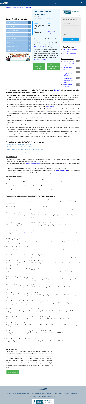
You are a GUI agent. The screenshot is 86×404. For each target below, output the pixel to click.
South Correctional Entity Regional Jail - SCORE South (68, 74)
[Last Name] (71, 29)
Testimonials (74, 393)
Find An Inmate (18, 3)
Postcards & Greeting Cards (37, 393)
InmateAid (57, 90)
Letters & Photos (21, 393)
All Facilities (13, 7)
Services (55, 393)
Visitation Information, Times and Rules (53, 66)
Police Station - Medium (41, 47)
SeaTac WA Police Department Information (19, 144)
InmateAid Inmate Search (33, 164)
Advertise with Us (51, 396)
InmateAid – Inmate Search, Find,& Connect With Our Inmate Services (26, 152)
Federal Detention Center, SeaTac (67, 85)
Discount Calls (46, 3)
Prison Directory (29, 3)
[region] (18, 13)
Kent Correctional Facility (67, 68)
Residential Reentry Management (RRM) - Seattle (68, 80)
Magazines (56, 3)
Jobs (60, 393)
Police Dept (20, 7)
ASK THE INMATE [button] (12, 372)
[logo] (4, 5)
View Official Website (51, 32)
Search (71, 39)
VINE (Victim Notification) (69, 53)
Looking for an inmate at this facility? (39, 66)
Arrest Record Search (61, 170)
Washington (28, 7)
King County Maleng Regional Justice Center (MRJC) (69, 63)
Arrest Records (26, 219)
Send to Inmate (67, 3)
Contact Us (66, 393)
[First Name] (71, 23)
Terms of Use (32, 396)
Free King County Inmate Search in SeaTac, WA (20, 147)
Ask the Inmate (11, 393)
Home (7, 7)
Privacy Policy (41, 396)
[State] (71, 34)
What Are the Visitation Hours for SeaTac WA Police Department (25, 149)
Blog (38, 3)
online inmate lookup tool (30, 233)
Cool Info (48, 393)
